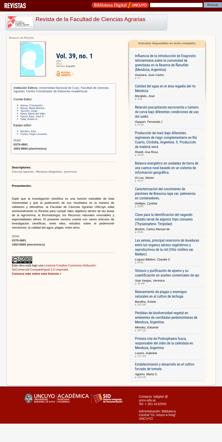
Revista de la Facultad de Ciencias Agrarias (91, 19)
